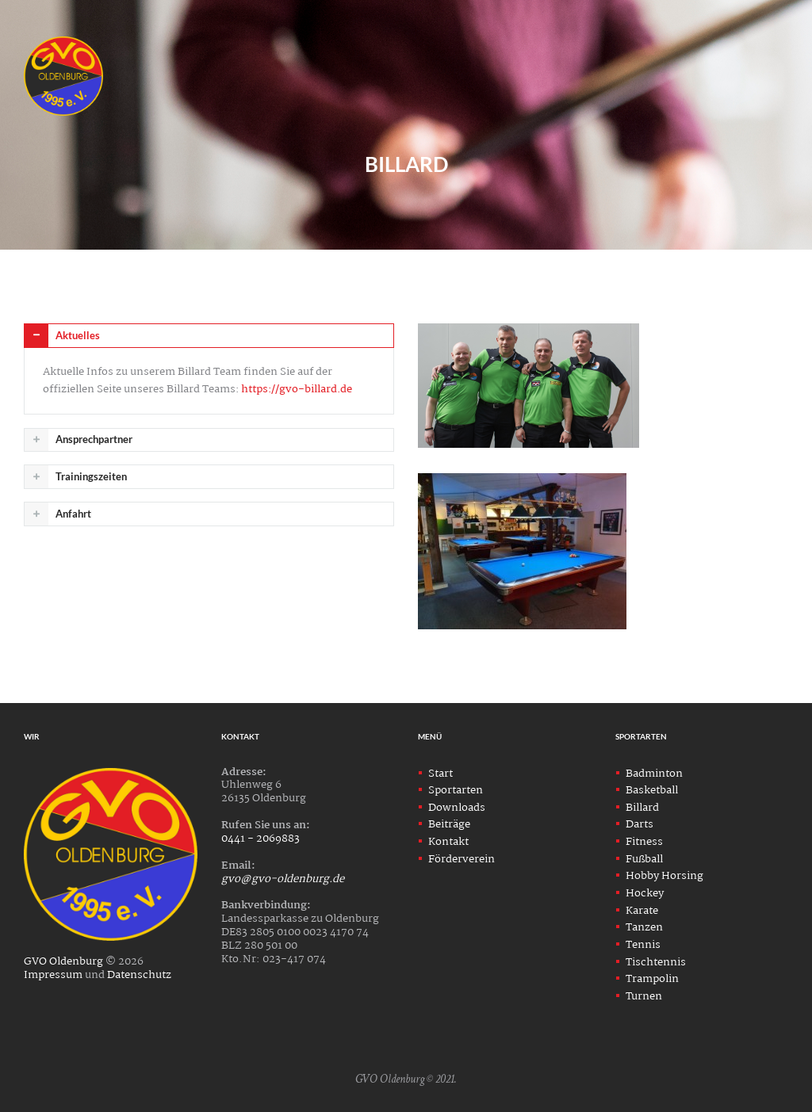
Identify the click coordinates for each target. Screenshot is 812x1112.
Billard (642, 807)
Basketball (652, 790)
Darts (639, 824)
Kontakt (448, 841)
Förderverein (461, 859)
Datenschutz (139, 975)
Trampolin (652, 979)
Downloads (456, 807)
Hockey (645, 893)
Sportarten (455, 790)
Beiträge (449, 824)
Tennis (643, 944)
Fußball (644, 859)
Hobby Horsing (664, 876)
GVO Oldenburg (63, 961)
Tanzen (644, 927)
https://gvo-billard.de (296, 389)
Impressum (53, 975)
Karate (642, 910)
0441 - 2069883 (260, 838)
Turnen (644, 996)
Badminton (654, 773)
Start (440, 773)
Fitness (644, 841)
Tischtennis (656, 962)
